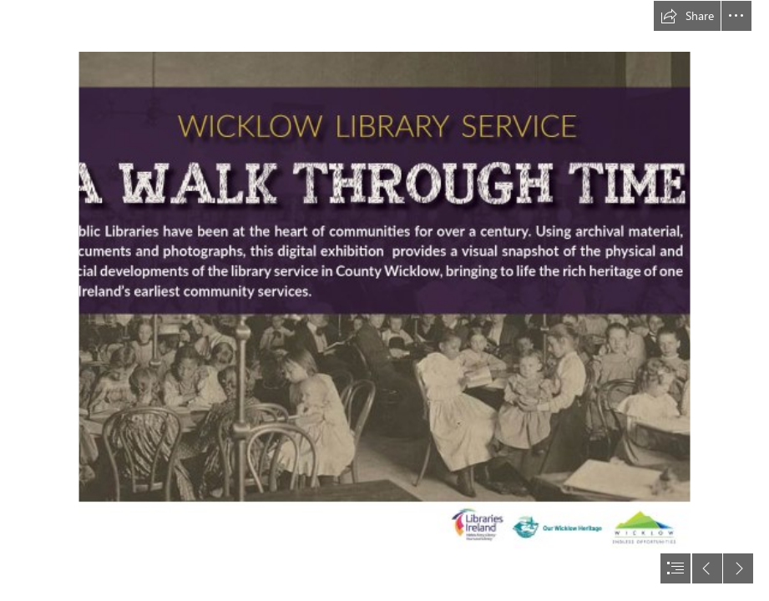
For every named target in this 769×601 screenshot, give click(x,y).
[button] (687, 16)
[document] (384, 300)
